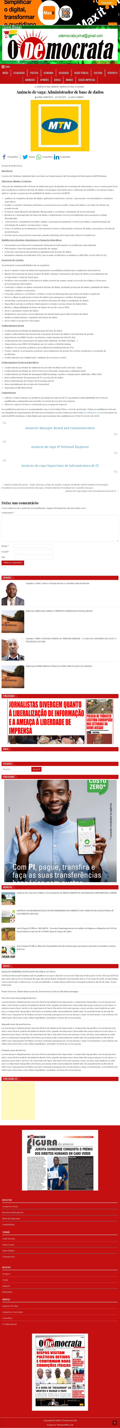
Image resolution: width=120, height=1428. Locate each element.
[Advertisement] (18, 1101)
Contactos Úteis (10, 1207)
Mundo (69, 80)
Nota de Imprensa (11, 1219)
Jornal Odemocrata (45, 97)
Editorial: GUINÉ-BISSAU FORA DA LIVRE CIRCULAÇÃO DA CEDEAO (59, 666)
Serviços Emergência (12, 1212)
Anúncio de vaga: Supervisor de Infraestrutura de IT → (91, 491)
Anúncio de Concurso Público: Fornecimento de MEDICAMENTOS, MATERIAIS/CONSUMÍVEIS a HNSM (67, 893)
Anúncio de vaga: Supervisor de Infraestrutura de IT (60, 466)
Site (3, 557)
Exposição (7, 1292)
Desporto (113, 73)
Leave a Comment (77, 97)
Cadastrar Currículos (12, 1312)
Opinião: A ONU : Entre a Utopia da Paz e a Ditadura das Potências (57, 583)
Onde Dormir (8, 1239)
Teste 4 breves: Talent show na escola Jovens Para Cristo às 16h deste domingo (40, 992)
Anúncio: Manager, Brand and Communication (60, 428)
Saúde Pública (81, 73)
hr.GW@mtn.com (92, 413)
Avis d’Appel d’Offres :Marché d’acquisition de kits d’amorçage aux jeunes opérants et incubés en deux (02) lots (66, 948)
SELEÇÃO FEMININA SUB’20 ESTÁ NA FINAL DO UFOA (28, 972)
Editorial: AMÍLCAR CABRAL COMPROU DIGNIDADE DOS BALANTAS (59, 611)
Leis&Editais (8, 1225)
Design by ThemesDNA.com (60, 1425)
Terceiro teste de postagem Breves (19, 998)
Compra (6, 1274)
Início (5, 73)
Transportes (8, 1257)
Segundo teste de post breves (16, 1024)
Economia (48, 73)
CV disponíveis (9, 1324)
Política (34, 73)
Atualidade (19, 73)
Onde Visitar (8, 1251)
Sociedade (64, 73)
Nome (5, 546)
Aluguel (6, 1286)
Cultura (98, 73)
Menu (8, 66)
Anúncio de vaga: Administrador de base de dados (60, 92)
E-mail (5, 552)
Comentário (8, 513)
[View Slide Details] (60, 12)
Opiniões (44, 80)
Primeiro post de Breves (14, 1050)
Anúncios (30, 80)
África (57, 80)
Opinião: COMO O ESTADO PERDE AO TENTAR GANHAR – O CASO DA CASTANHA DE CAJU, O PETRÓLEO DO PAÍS (71, 640)
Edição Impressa (86, 80)
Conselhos (7, 1318)
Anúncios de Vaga (67, 86)
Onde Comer (8, 1245)
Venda (5, 1280)
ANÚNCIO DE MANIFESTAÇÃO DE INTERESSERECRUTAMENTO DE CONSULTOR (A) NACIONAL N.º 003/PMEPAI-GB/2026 (66, 912)
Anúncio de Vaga (43, 86)
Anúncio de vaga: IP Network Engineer (60, 447)
